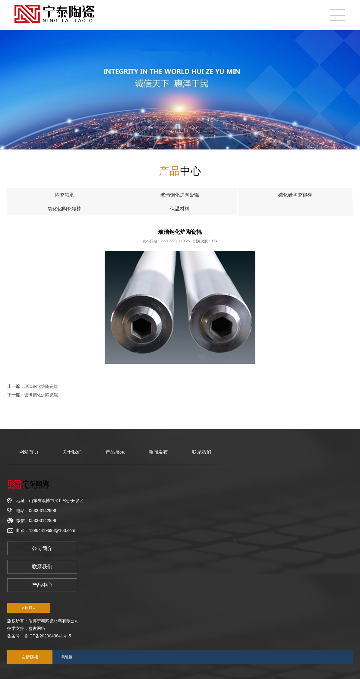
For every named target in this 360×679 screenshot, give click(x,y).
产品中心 (42, 585)
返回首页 (28, 607)
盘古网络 (36, 628)
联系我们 (201, 451)
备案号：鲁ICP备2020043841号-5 (39, 635)
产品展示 (115, 451)
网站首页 (29, 451)
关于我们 (72, 451)
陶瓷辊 (67, 657)
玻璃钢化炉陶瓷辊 (41, 386)
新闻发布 (158, 451)
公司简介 (42, 548)
